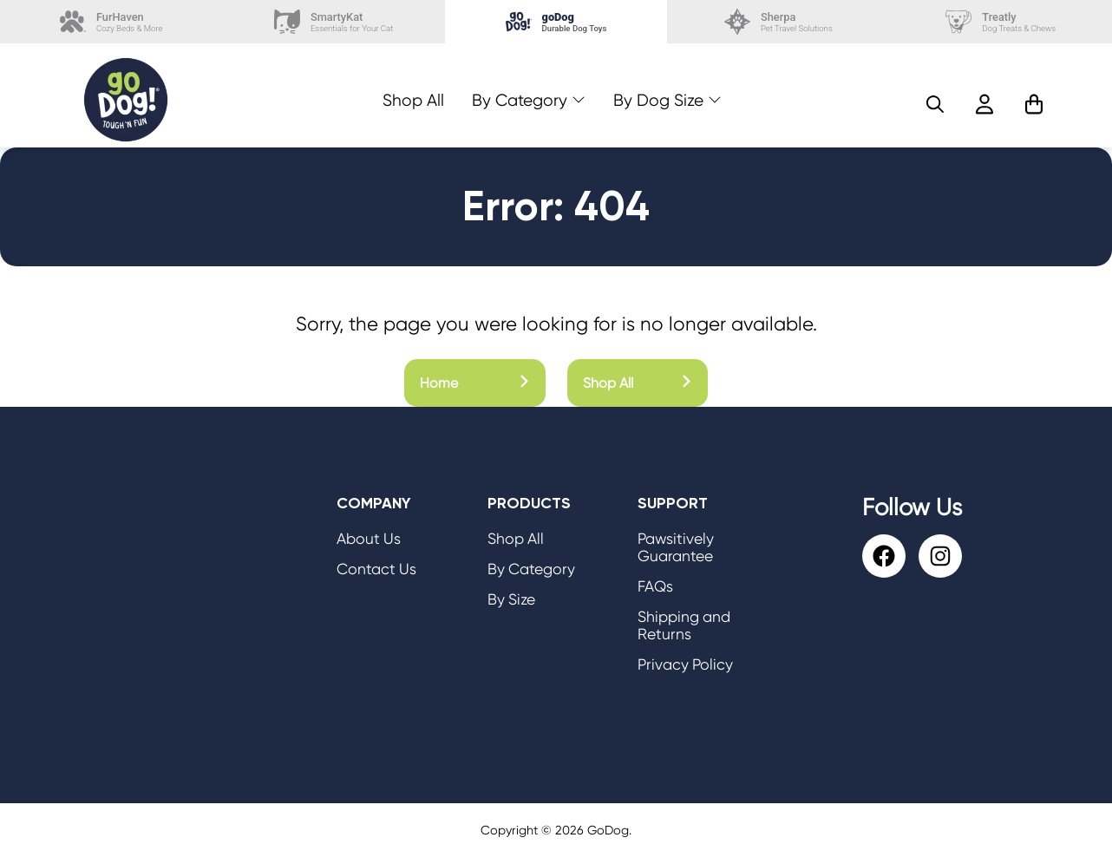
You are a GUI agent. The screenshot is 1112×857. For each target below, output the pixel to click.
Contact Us (376, 569)
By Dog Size (658, 100)
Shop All (413, 100)
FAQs (655, 586)
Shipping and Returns (684, 625)
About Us (369, 538)
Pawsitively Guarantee (676, 547)
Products (529, 503)
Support (673, 503)
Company (374, 503)
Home (475, 383)
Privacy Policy (685, 664)
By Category (519, 100)
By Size (511, 599)
